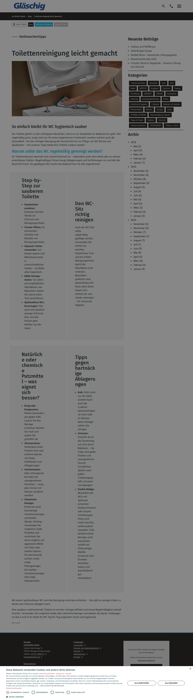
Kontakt (68, 674)
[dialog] (96, 683)
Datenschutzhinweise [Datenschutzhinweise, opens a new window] (14, 688)
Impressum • (61, 674)
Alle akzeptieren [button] (141, 683)
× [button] (190, 669)
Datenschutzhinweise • (47, 674)
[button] (64, 696)
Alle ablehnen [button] (171, 683)
